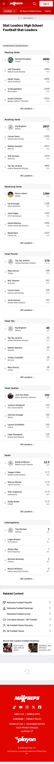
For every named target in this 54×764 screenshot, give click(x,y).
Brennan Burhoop (16, 559)
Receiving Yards (13, 186)
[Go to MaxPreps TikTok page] (14, 707)
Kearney (18, 532)
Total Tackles (12, 388)
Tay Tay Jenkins (15, 165)
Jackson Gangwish (16, 405)
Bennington (12, 91)
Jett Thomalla (14, 69)
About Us (19, 714)
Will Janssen (13, 156)
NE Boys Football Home (30, 11)
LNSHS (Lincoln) (14, 485)
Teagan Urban (14, 472)
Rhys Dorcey (13, 270)
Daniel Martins (14, 223)
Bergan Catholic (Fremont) (18, 101)
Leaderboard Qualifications (15, 45)
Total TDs (10, 321)
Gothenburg (12, 494)
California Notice (35, 723)
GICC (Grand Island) (15, 408)
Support (27, 731)
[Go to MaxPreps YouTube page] (20, 707)
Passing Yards (12, 52)
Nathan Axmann (15, 146)
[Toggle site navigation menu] (3, 3)
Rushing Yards (12, 119)
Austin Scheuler (15, 98)
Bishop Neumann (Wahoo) (25, 397)
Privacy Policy (33, 719)
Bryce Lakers (21, 193)
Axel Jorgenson (15, 491)
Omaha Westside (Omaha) (18, 168)
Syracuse (11, 158)
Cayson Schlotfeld (16, 424)
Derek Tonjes (14, 79)
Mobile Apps (33, 714)
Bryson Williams (15, 568)
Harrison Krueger (15, 414)
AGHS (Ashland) (14, 82)
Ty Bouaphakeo (15, 89)
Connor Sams (14, 136)
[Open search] (34, 3)
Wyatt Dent (13, 233)
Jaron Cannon (14, 300)
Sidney (10, 273)
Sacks (8, 455)
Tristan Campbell (15, 357)
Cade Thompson (15, 434)
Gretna (17, 61)
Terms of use (16, 723)
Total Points (11, 253)
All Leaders (27, 108)
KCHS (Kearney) (14, 552)
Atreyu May (13, 549)
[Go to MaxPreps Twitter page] (33, 707)
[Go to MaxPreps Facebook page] (39, 707)
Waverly (11, 149)
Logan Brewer (14, 539)
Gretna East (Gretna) (16, 139)
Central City (12, 235)
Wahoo (18, 129)
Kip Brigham (20, 126)
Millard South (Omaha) (16, 72)
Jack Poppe (13, 213)
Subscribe (18, 719)
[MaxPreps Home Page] (19, 18)
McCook (11, 360)
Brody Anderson (22, 462)
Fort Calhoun (13, 542)
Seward (11, 561)
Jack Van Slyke (22, 394)
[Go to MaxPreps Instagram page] (27, 707)
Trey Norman (21, 529)
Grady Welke (13, 501)
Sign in (46, 3)
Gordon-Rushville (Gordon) (18, 226)
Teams (48, 11)
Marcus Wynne (14, 482)
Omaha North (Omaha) (16, 303)
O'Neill (10, 504)
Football (9, 11)
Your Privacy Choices (27, 727)
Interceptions (12, 522)
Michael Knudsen (23, 59)
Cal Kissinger (14, 203)
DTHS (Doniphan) (14, 216)
